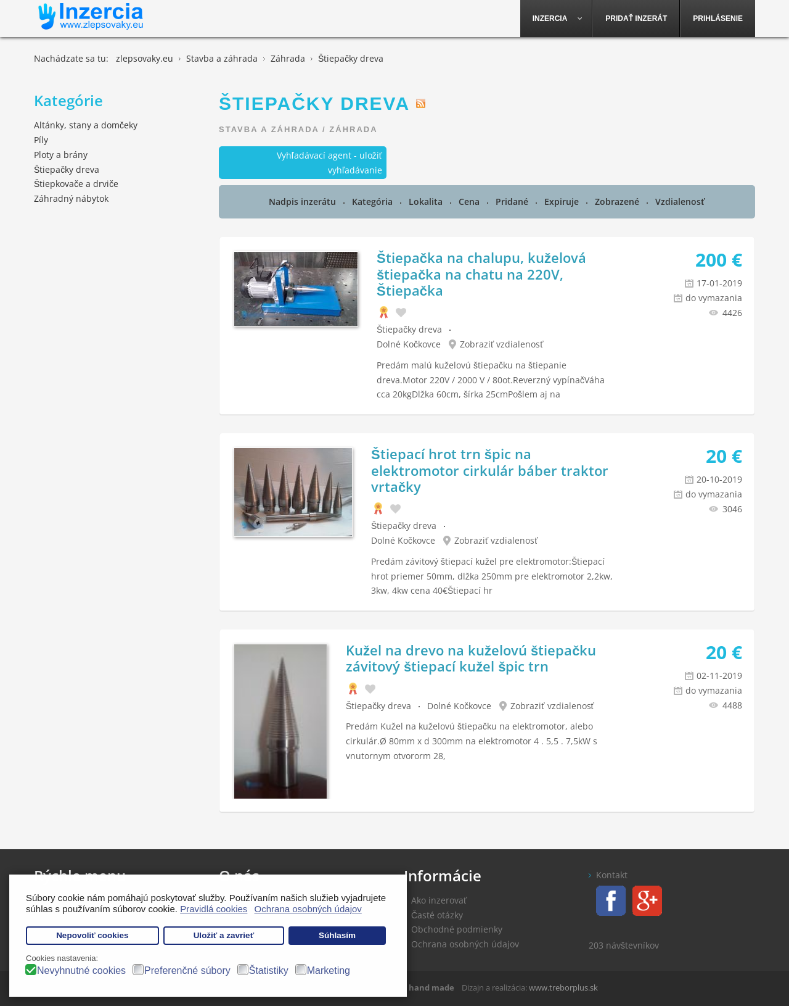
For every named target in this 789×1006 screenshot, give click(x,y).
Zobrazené (618, 201)
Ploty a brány (61, 154)
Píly (41, 140)
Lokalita (427, 201)
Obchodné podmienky (456, 929)
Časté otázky (437, 915)
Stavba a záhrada (269, 129)
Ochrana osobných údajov (465, 944)
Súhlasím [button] (337, 935)
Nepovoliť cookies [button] (92, 935)
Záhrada (353, 129)
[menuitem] (556, 18)
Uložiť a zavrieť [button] (224, 935)
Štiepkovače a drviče (76, 183)
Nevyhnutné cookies (81, 970)
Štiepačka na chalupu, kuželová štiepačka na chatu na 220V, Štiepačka (481, 273)
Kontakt (612, 875)
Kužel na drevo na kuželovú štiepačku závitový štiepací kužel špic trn (471, 658)
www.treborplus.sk (563, 987)
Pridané (513, 201)
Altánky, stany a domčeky (85, 125)
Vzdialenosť (680, 201)
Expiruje (562, 201)
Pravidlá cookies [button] (213, 909)
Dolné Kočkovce (409, 344)
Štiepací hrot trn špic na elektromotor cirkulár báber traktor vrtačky (489, 470)
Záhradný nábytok (71, 198)
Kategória (373, 201)
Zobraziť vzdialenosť (502, 344)
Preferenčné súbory (187, 970)
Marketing (328, 970)
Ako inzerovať (439, 900)
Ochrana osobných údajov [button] (308, 909)
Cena (470, 201)
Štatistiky (268, 970)
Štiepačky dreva (409, 329)
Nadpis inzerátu (303, 201)
